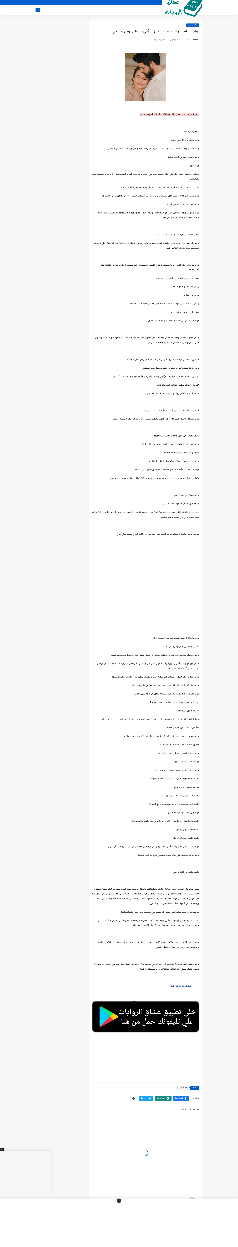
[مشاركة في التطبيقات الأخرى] (133, 1098)
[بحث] (38, 10)
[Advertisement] (145, 569)
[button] (181, 1098)
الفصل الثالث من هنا (181, 986)
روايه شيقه (192, 25)
